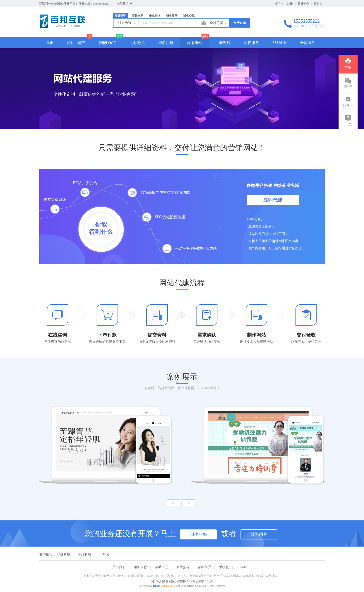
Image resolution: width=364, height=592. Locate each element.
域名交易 (189, 15)
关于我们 (119, 567)
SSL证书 (279, 43)
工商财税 (223, 43)
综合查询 (127, 23)
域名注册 (171, 15)
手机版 (224, 567)
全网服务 (307, 43)
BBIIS (157, 585)
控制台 (318, 3)
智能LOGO (107, 43)
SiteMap (242, 567)
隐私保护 (204, 567)
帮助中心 (161, 567)
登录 (277, 3)
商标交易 (137, 15)
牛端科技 (84, 554)
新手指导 (183, 567)
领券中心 (303, 3)
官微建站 (194, 43)
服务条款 (140, 567)
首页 (50, 43)
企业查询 (154, 15)
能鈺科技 (63, 554)
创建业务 (198, 534)
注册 (290, 3)
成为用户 (258, 534)
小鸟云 (104, 554)
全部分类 (218, 23)
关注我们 (125, 3)
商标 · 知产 (76, 43)
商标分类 (137, 43)
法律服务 (251, 43)
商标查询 (120, 15)
